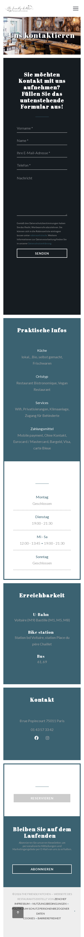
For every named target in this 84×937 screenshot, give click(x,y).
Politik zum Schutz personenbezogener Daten (44, 911)
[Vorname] (42, 128)
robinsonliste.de (38, 235)
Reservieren (42, 798)
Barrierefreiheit (49, 919)
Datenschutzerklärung (39, 243)
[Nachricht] (42, 194)
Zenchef (60, 899)
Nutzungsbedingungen (50, 904)
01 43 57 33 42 (42, 729)
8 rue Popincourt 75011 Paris (49, 720)
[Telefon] (42, 165)
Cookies (30, 919)
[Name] (42, 140)
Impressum (23, 904)
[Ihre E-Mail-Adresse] (42, 152)
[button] (76, 8)
